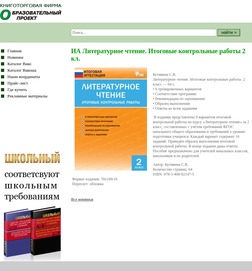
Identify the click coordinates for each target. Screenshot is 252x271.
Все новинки (82, 199)
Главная (14, 50)
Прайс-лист (17, 83)
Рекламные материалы (27, 96)
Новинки (15, 57)
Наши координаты (23, 76)
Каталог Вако (19, 63)
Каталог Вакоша (22, 70)
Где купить (17, 89)
